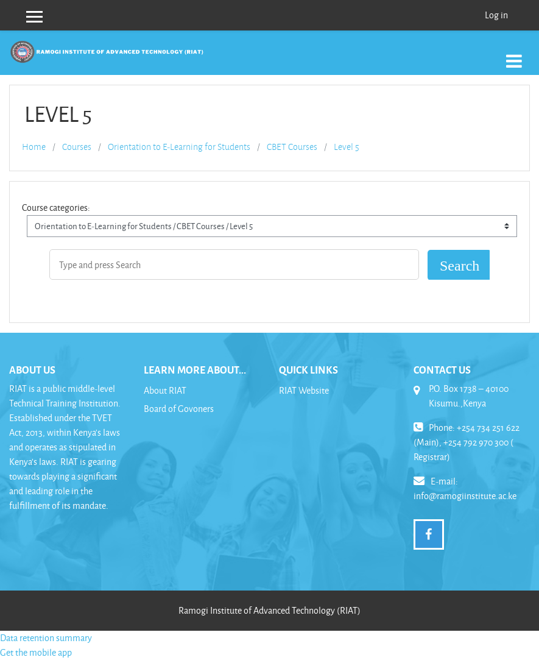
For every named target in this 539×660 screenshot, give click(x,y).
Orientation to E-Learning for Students (179, 147)
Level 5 (346, 147)
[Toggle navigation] (514, 54)
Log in (496, 15)
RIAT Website (304, 390)
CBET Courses (292, 147)
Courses (76, 147)
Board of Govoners (179, 408)
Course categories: (56, 207)
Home (34, 147)
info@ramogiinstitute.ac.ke (465, 495)
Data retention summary (46, 637)
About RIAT (165, 390)
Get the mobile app (36, 652)
